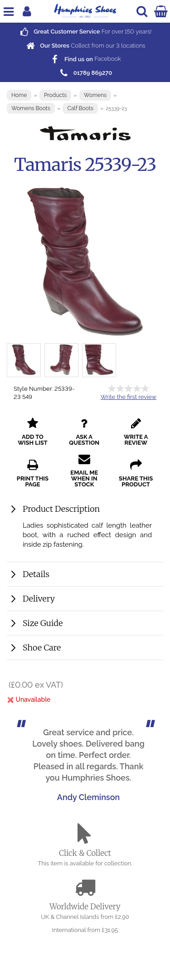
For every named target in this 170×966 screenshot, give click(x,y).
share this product (136, 473)
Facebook (85, 59)
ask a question (84, 431)
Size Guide (43, 623)
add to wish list (33, 431)
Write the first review (128, 396)
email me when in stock (84, 470)
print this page (33, 473)
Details (36, 574)
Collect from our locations (84, 45)
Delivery (39, 598)
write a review (136, 431)
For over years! (84, 31)
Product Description (61, 509)
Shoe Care (42, 647)
